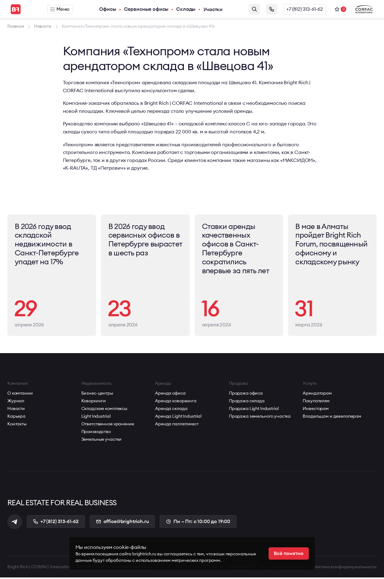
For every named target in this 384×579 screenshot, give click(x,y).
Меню (60, 9)
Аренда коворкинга (175, 402)
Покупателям (316, 402)
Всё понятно (288, 553)
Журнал (15, 402)
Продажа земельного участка (260, 417)
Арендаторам (317, 394)
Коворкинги (93, 402)
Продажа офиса (246, 394)
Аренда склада (171, 410)
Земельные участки (101, 440)
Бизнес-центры (97, 394)
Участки (213, 9)
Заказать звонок (271, 9)
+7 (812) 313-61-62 (304, 9)
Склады (186, 9)
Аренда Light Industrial (178, 417)
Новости (16, 410)
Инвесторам (316, 410)
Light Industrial (96, 417)
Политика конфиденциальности (343, 568)
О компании (20, 394)
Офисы (108, 9)
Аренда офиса (170, 394)
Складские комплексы (104, 410)
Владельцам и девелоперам (332, 417)
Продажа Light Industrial (254, 410)
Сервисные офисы (146, 9)
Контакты (17, 425)
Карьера (16, 417)
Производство (96, 433)
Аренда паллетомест (176, 425)
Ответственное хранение (107, 425)
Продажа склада (247, 402)
